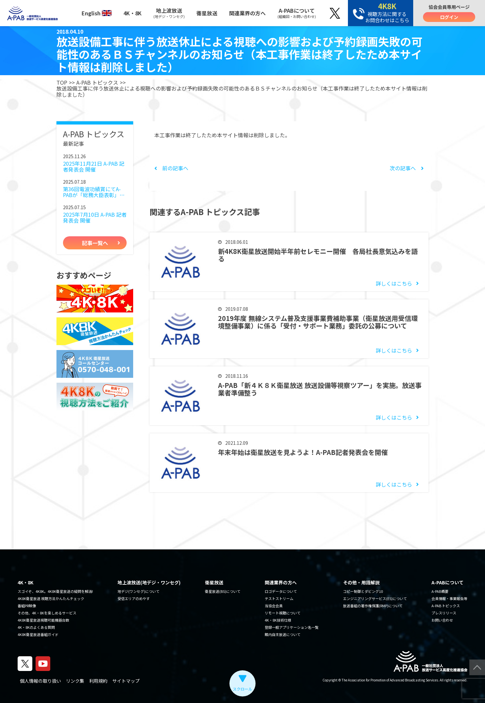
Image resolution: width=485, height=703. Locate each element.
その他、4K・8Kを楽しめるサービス (47, 612)
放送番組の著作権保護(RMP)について (373, 605)
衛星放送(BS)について (223, 591)
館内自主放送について (283, 634)
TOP (61, 82)
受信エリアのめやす (133, 598)
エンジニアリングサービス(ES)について (375, 598)
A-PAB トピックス (97, 82)
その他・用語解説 (361, 582)
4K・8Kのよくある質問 (36, 627)
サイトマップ (126, 681)
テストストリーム (279, 598)
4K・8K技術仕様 (278, 620)
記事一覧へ (95, 243)
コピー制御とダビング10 (363, 591)
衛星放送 (206, 13)
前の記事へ (171, 168)
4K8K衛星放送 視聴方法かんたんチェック (51, 598)
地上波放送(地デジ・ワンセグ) (148, 582)
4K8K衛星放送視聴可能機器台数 (43, 620)
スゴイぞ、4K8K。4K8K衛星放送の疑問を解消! (55, 591)
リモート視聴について (283, 612)
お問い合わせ (442, 620)
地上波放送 (169, 13)
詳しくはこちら (394, 283)
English (97, 13)
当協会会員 (274, 605)
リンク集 (75, 681)
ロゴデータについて (281, 591)
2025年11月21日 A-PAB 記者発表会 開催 (93, 166)
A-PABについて (296, 13)
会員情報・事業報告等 (449, 598)
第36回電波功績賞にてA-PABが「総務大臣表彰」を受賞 (94, 192)
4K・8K (132, 13)
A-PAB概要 (439, 591)
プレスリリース (443, 612)
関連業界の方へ (247, 13)
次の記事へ (407, 168)
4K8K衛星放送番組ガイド (38, 634)
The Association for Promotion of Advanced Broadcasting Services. (390, 680)
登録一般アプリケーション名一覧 (292, 627)
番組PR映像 (27, 605)
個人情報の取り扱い (40, 681)
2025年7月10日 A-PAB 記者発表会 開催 (95, 217)
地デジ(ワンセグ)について (138, 591)
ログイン (449, 17)
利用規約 (98, 681)
